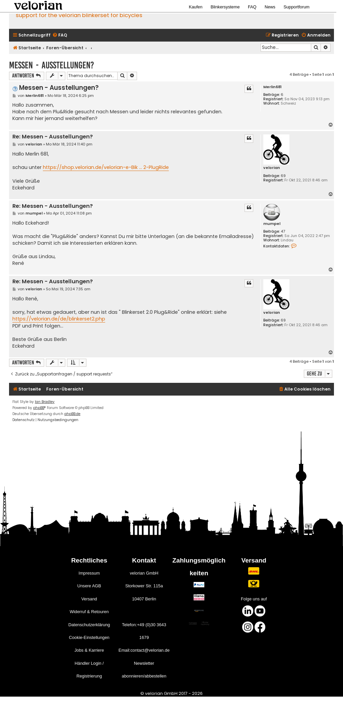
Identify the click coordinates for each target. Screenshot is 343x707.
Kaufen (196, 6)
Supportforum (296, 6)
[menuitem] (59, 35)
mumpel (271, 224)
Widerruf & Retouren (89, 611)
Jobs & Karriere (89, 650)
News (270, 6)
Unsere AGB (89, 585)
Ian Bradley (45, 401)
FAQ (252, 6)
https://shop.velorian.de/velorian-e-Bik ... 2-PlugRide (106, 167)
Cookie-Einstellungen (89, 637)
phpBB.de (72, 413)
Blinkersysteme (225, 6)
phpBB (38, 407)
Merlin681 (272, 87)
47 (283, 231)
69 (283, 176)
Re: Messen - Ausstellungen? (52, 136)
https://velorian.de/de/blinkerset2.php (58, 318)
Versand (89, 598)
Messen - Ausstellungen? (51, 65)
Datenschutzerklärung (89, 624)
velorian (271, 168)
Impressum (89, 573)
